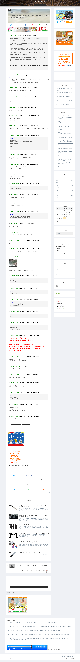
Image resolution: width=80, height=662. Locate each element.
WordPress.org (58, 274)
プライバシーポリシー (70, 658)
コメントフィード (59, 271)
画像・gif (64, 190)
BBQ (12, 465)
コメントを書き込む (29, 588)
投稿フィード (58, 269)
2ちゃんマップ (59, 252)
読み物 (64, 195)
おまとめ (58, 248)
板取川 (19, 465)
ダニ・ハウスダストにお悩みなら (55, 651)
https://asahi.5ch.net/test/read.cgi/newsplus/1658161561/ (21, 424)
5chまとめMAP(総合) (60, 253)
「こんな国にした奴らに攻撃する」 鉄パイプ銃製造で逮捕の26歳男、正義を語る (64, 93)
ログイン (57, 266)
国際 (64, 183)
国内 (9, 465)
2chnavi (57, 250)
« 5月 (57, 221)
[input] (64, 75)
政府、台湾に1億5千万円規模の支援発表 (63, 104)
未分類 (64, 188)
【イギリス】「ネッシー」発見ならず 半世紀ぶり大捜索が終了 (20, 628)
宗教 (64, 185)
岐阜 (16, 465)
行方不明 (27, 465)
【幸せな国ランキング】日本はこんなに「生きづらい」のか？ (64, 101)
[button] (72, 75)
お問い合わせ (62, 658)
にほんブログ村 (59, 303)
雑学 (64, 198)
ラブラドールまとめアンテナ (62, 244)
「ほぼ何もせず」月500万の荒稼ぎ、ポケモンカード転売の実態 (20, 624)
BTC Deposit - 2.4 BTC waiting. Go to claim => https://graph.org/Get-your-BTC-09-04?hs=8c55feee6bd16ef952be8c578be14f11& (65, 142)
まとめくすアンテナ (60, 246)
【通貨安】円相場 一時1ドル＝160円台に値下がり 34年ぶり (64, 97)
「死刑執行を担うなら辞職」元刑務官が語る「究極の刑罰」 (64, 89)
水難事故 (23, 465)
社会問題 (64, 193)
